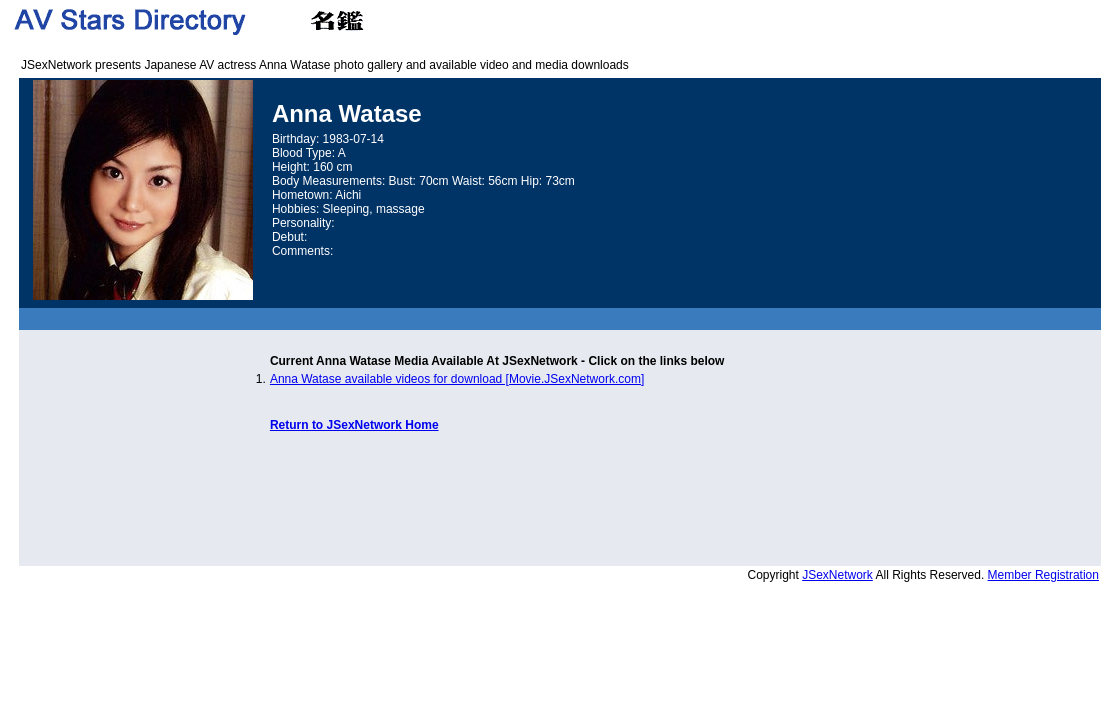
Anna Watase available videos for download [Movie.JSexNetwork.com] (457, 379)
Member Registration (1043, 575)
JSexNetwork (837, 575)
